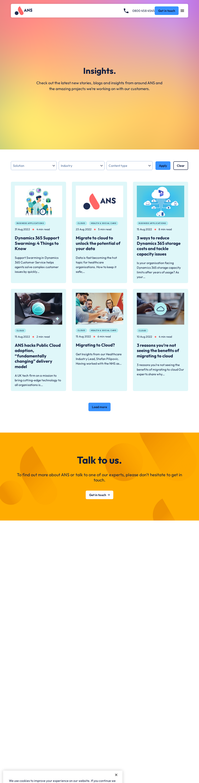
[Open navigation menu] (182, 11)
